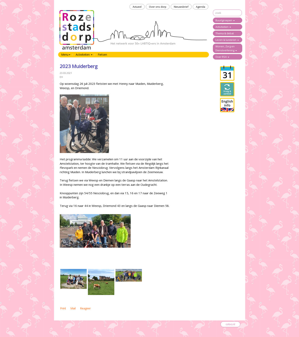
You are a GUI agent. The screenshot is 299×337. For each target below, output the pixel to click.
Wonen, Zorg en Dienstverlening (226, 48)
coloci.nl (230, 324)
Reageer (85, 308)
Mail (73, 308)
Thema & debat (224, 33)
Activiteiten (223, 27)
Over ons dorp (157, 6)
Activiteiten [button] (84, 54)
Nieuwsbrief (181, 6)
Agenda (200, 6)
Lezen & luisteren (227, 40)
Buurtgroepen (225, 20)
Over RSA (222, 57)
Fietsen (102, 54)
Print (63, 308)
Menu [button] (65, 54)
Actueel (137, 6)
